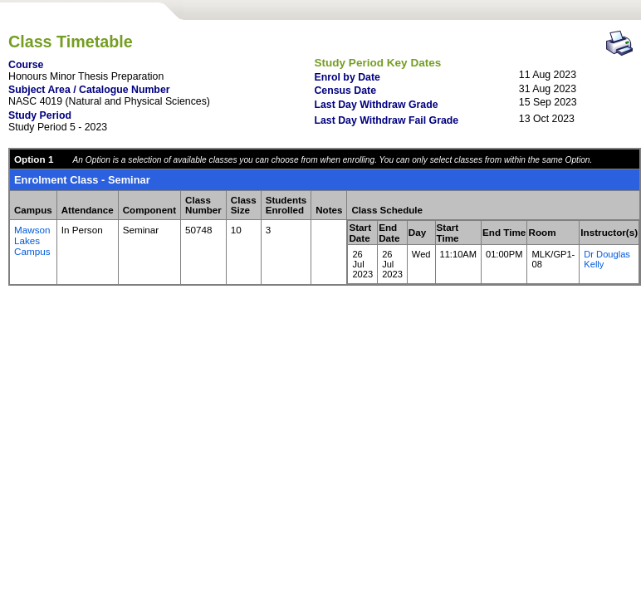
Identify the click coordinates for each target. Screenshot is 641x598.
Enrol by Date (346, 77)
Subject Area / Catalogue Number (89, 90)
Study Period (39, 115)
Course (25, 65)
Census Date (345, 90)
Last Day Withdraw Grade (376, 104)
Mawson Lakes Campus (32, 240)
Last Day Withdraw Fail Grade (386, 120)
